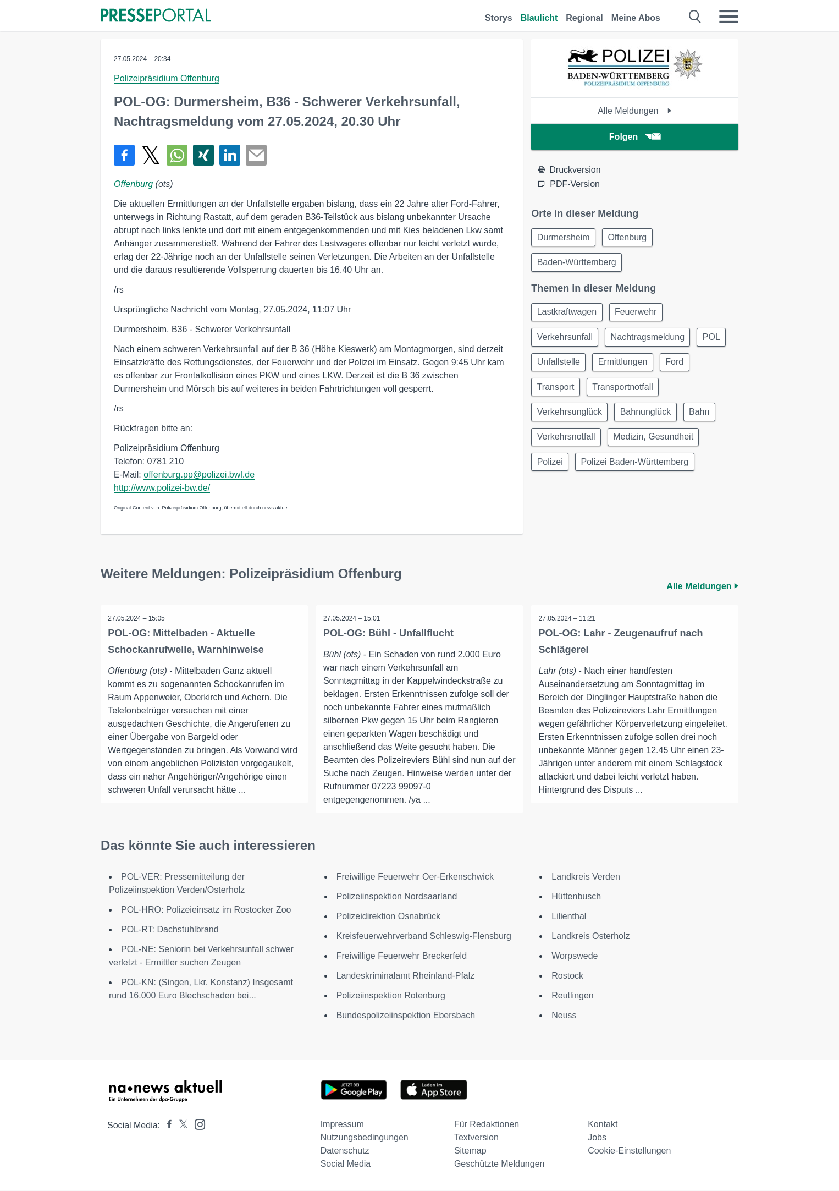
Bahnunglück (650, 421)
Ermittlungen (666, 368)
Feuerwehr (640, 315)
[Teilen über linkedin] (229, 155)
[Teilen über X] (150, 155)
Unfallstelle (598, 368)
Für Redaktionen (486, 1124)
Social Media (346, 1164)
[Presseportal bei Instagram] (196, 1124)
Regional (584, 18)
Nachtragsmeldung (652, 342)
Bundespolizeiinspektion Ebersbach (406, 1015)
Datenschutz (345, 1151)
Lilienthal (568, 916)
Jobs (597, 1138)
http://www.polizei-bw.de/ (162, 487)
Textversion (476, 1138)
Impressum (342, 1124)
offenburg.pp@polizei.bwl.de (199, 474)
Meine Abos (635, 18)
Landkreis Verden (585, 877)
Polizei (551, 474)
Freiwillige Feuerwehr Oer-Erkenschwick (415, 877)
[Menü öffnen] (728, 16)
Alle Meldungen (635, 111)
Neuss (563, 1015)
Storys (498, 18)
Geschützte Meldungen (499, 1164)
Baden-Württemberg (577, 264)
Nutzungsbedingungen (365, 1138)
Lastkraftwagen (568, 315)
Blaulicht (539, 18)
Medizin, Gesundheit (657, 447)
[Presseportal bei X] (180, 1125)
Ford (547, 394)
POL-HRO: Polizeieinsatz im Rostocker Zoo (206, 910)
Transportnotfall (666, 394)
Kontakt (602, 1124)
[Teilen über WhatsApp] (177, 155)
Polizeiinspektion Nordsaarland (396, 897)
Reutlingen (572, 996)
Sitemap (470, 1151)
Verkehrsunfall (566, 342)
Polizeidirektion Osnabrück (388, 916)
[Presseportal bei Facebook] (166, 1125)
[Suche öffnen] (695, 16)
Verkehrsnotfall (567, 447)
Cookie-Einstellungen (629, 1151)
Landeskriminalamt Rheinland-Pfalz (405, 976)
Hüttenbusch (576, 897)
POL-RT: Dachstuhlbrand (170, 930)
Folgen (634, 136)
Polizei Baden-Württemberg (639, 474)
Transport (596, 394)
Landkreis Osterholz (590, 936)
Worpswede (574, 956)
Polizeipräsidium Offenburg (166, 78)
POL (547, 368)
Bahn (706, 421)
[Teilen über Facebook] (124, 155)
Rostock (567, 976)
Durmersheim (564, 238)
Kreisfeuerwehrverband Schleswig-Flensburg (423, 936)
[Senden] (256, 155)
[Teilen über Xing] (203, 155)
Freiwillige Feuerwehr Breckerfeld (401, 956)
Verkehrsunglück (570, 421)
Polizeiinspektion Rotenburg (390, 996)
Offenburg (133, 184)
